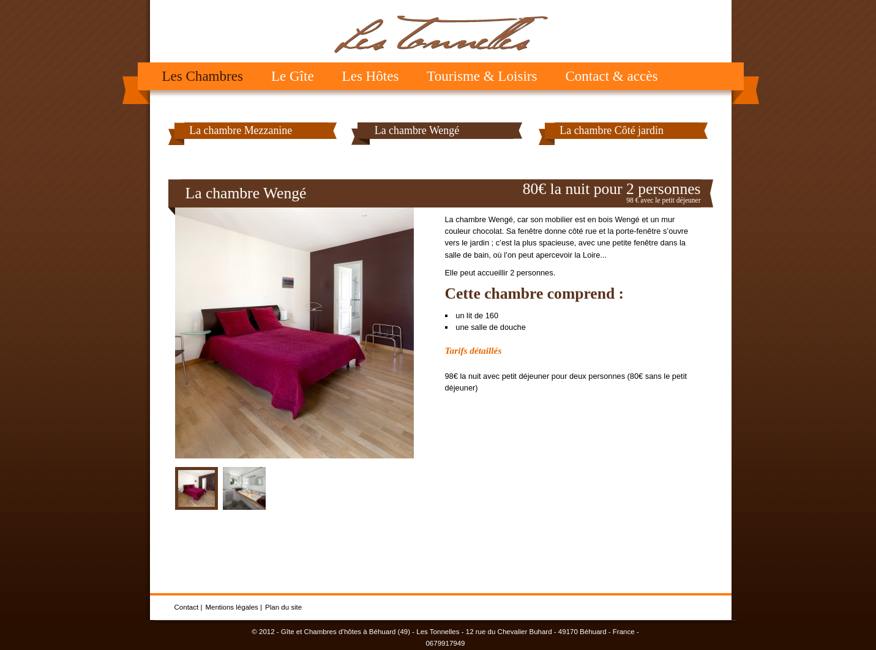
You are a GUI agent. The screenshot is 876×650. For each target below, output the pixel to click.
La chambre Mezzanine (240, 130)
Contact (186, 607)
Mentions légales (231, 607)
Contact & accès (611, 76)
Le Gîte (292, 76)
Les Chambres (202, 76)
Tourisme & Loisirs (482, 76)
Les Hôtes (370, 76)
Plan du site (283, 607)
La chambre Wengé (417, 130)
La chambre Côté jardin (612, 130)
